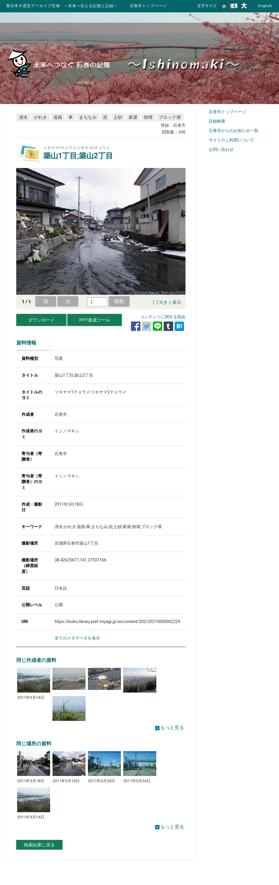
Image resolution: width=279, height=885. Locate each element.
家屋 (133, 117)
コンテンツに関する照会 (163, 316)
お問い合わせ (221, 149)
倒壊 (148, 117)
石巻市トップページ (148, 6)
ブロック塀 (170, 117)
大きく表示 (170, 302)
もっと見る (169, 727)
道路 (57, 117)
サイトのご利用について (231, 140)
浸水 (23, 117)
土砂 (118, 117)
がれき (40, 117)
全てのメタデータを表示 (77, 638)
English (265, 6)
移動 (119, 301)
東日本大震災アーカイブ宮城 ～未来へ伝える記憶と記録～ (62, 6)
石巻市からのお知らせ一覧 (233, 130)
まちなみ (88, 117)
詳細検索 (217, 121)
